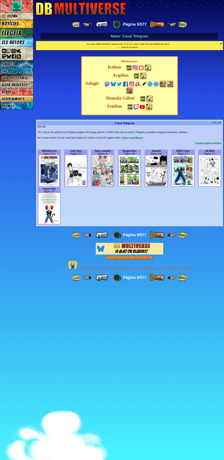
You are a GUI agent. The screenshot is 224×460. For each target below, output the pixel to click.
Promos (8, 106)
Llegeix (11, 33)
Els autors (13, 42)
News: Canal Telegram (129, 36)
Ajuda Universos (15, 85)
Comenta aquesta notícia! (208, 316)
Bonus (7, 92)
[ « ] (102, 24)
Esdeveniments (13, 99)
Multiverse (81, 9)
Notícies (10, 23)
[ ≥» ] (172, 24)
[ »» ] (182, 24)
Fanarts (8, 64)
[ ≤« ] (87, 24)
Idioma (10, 16)
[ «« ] (76, 24)
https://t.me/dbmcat (132, 311)
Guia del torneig (15, 78)
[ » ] (157, 24)
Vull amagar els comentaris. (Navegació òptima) (129, 431)
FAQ (4, 71)
